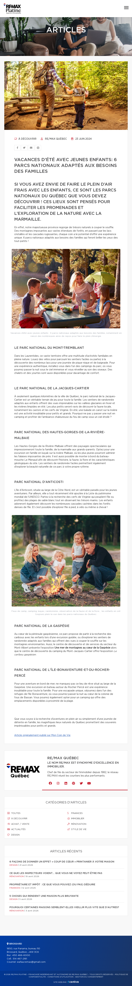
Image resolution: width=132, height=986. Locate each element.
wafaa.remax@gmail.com (31, 962)
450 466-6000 (21, 955)
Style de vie (76, 829)
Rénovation (76, 824)
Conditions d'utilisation (60, 977)
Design (13, 835)
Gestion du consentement (89, 977)
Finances (75, 813)
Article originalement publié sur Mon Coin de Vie (42, 735)
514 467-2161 (20, 959)
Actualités (16, 829)
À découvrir (25, 139)
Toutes (13, 813)
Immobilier (75, 818)
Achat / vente (18, 824)
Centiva (73, 982)
